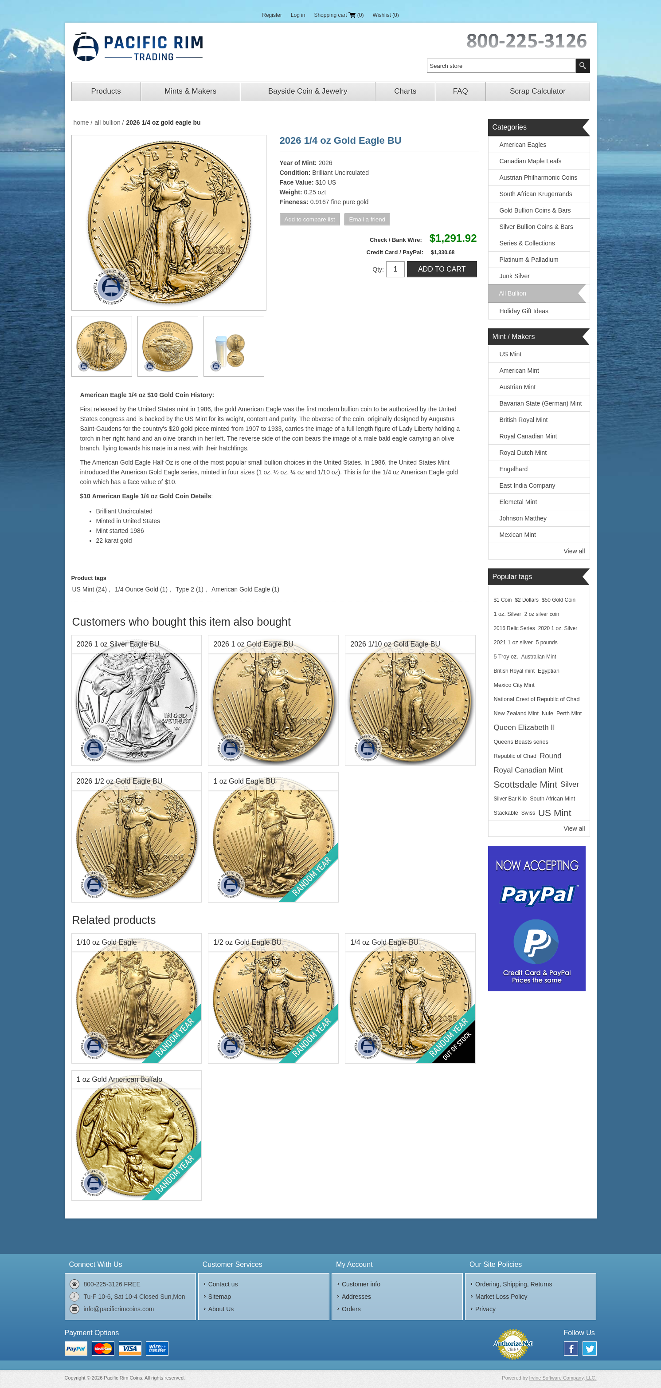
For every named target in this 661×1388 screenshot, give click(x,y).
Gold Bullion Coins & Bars (535, 210)
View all (574, 551)
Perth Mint (569, 713)
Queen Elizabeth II (524, 727)
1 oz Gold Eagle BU (244, 781)
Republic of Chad (515, 756)
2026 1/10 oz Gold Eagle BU (395, 644)
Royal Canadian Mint (528, 436)
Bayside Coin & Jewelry (308, 91)
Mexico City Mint (514, 685)
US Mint (83, 589)
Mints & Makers (190, 91)
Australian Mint (538, 657)
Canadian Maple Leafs (531, 161)
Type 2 (185, 589)
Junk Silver (515, 276)
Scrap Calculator (538, 91)
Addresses (356, 1296)
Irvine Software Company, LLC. (562, 1377)
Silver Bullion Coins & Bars (537, 226)
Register (272, 15)
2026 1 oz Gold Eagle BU (253, 644)
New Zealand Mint (516, 713)
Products (106, 91)
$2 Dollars (527, 600)
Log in (298, 15)
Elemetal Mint (518, 501)
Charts (405, 91)
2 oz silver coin (541, 614)
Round (550, 756)
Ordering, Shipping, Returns (513, 1284)
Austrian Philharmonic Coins (539, 177)
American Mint (519, 370)
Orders (351, 1309)
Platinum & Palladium (529, 259)
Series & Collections (527, 243)
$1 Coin (503, 600)
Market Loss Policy (501, 1296)
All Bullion (512, 293)
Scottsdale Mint (526, 784)
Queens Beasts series (521, 742)
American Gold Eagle (240, 589)
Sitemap (219, 1296)
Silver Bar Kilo (510, 799)
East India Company (527, 485)
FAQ (460, 91)
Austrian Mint (518, 386)
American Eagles (523, 144)
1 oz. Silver (507, 614)
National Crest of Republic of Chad (537, 699)
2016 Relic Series (514, 628)
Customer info (361, 1284)
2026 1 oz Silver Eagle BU (118, 644)
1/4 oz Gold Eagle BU (384, 942)
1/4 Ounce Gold (136, 589)
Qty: (378, 269)
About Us (221, 1309)
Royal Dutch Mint (523, 452)
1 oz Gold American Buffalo (120, 1079)
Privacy (485, 1309)
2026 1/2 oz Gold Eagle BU (120, 781)
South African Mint (552, 799)
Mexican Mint (518, 534)
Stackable (506, 813)
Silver (569, 784)
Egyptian (548, 671)
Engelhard (514, 469)
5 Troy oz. (506, 657)
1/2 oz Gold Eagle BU (247, 942)
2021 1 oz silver (513, 642)
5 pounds (547, 642)
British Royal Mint (524, 419)
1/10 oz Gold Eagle (107, 942)
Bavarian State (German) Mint (541, 403)
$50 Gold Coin (558, 600)
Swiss (528, 813)
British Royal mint (514, 671)
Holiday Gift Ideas (524, 311)
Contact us (223, 1284)
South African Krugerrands (536, 193)
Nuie (547, 713)
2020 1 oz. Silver (558, 628)
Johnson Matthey (523, 518)
